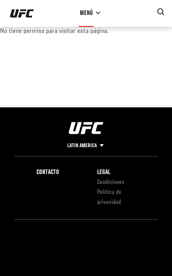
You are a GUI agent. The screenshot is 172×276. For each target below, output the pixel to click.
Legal (103, 172)
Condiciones (110, 182)
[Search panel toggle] (161, 12)
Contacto (47, 172)
